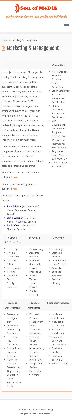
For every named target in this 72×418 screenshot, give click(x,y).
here (15, 177)
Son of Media (32, 409)
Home (5, 40)
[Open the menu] (66, 26)
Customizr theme (44, 413)
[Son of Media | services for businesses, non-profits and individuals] (36, 8)
